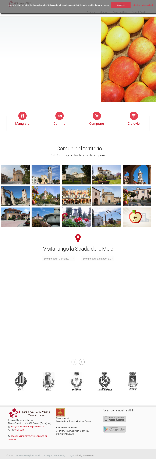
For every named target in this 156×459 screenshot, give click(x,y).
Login (71, 455)
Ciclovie (134, 123)
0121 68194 (20, 430)
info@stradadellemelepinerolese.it (27, 426)
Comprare (96, 123)
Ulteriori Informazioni (143, 5)
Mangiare (22, 123)
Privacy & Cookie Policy (54, 455)
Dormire (59, 123)
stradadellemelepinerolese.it (27, 455)
